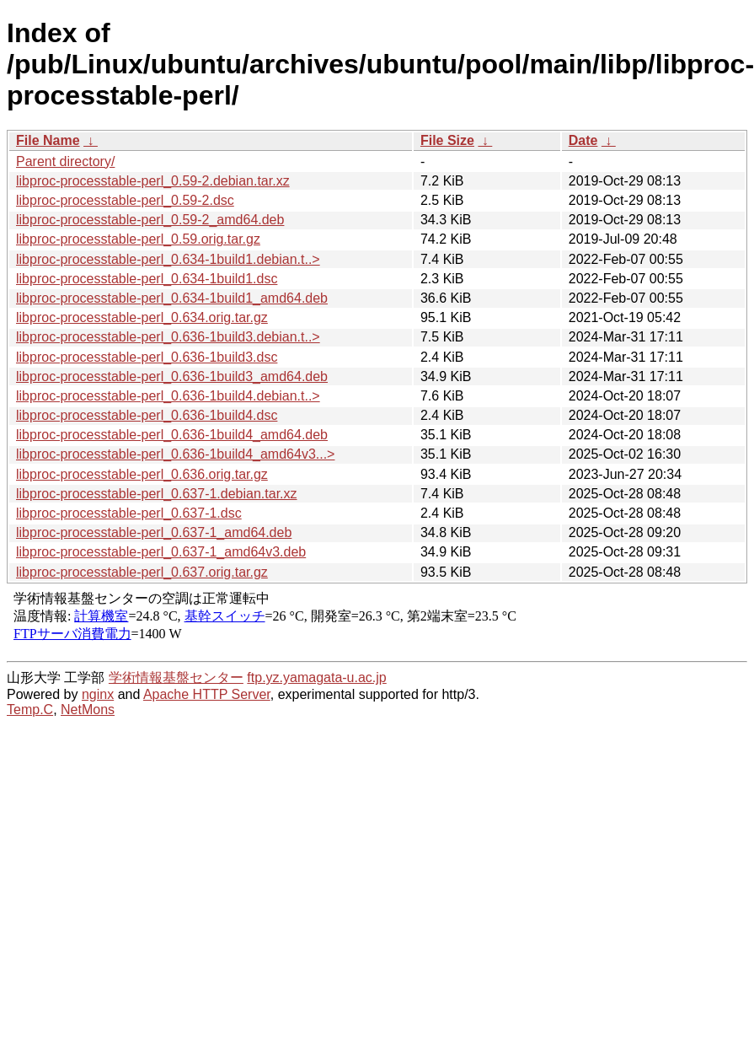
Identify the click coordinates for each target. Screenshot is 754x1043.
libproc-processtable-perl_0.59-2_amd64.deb (150, 219)
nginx (98, 694)
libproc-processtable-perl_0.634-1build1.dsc (146, 279)
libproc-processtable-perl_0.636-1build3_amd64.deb (172, 376)
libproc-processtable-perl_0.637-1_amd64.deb (153, 532)
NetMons (88, 709)
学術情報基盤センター (176, 677)
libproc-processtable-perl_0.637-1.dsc (129, 513)
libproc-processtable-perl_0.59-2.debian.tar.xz (153, 181)
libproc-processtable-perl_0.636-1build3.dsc (146, 357)
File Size (447, 140)
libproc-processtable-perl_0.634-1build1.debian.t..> (168, 259)
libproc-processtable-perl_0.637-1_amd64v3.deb (161, 552)
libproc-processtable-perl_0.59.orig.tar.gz (138, 239)
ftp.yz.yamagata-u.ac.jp (316, 677)
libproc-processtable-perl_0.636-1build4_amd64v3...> (175, 454)
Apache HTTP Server (206, 694)
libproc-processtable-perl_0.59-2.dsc (125, 200)
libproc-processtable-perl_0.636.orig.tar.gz (142, 474)
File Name (48, 140)
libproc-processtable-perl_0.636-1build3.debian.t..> (168, 337)
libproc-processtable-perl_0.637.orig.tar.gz (142, 572)
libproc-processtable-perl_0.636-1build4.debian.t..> (168, 396)
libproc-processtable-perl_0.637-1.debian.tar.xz (156, 494)
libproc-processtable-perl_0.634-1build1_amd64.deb (172, 298)
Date (583, 140)
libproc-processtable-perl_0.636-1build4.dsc (146, 415)
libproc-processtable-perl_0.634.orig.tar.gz (142, 317)
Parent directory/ (65, 161)
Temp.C (30, 709)
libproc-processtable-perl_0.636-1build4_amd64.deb (172, 434)
